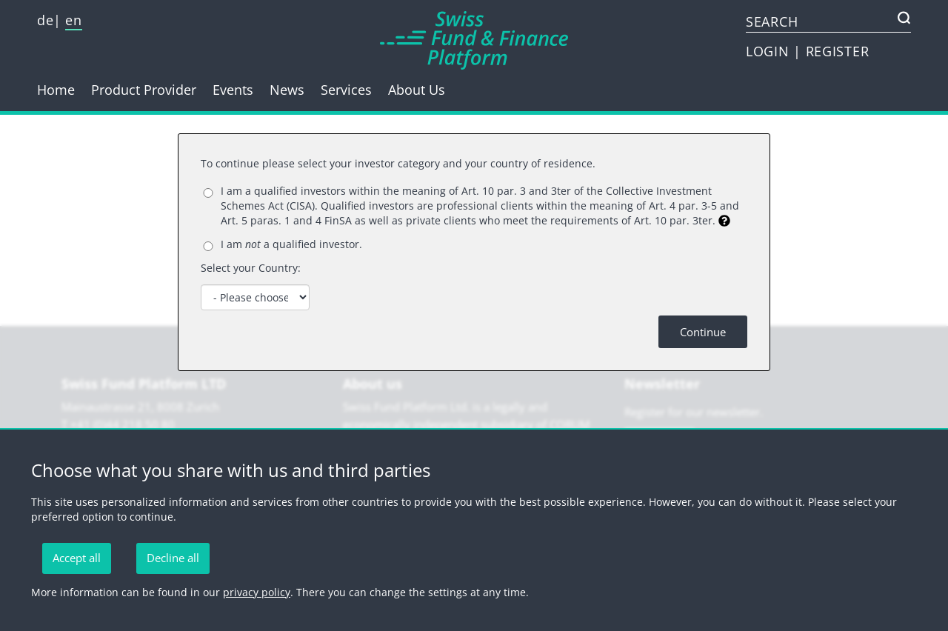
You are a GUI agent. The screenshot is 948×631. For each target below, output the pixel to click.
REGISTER (837, 51)
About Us (416, 90)
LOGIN (769, 51)
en (73, 20)
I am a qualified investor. (291, 244)
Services (346, 90)
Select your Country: (251, 268)
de (45, 20)
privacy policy (256, 592)
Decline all (173, 557)
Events (233, 90)
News (287, 90)
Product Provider (143, 90)
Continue (703, 331)
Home (56, 90)
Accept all (77, 557)
